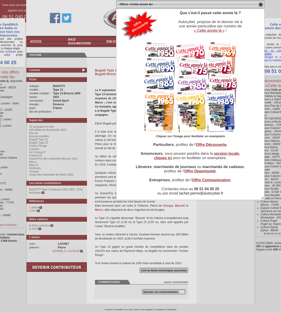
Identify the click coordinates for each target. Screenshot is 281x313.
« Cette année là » (209, 30)
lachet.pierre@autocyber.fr (201, 193)
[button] (260, 4)
